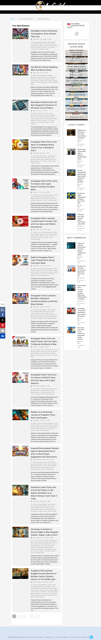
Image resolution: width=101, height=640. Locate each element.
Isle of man (36, 540)
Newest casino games (46, 45)
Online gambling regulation (43, 117)
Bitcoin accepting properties (48, 316)
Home (12, 19)
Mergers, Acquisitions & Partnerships (46, 595)
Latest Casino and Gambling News (47, 77)
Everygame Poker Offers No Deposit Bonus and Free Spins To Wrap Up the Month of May (44, 341)
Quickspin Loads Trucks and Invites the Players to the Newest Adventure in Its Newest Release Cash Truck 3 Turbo (44, 493)
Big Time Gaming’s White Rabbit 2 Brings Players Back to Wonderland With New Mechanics (82, 176)
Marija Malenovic (38, 459)
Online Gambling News (42, 49)
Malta (32, 597)
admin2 (35, 72)
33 (32, 616)
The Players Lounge (46, 161)
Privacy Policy (75, 636)
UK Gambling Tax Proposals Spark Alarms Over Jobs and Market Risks (82, 312)
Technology (46, 44)
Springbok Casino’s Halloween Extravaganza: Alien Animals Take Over (44, 34)
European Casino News (37, 549)
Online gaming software (40, 42)
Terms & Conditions (61, 636)
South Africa (53, 542)
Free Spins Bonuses (41, 47)
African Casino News (37, 551)
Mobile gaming (49, 159)
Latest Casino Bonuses (48, 197)
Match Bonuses (40, 315)
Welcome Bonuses (38, 113)
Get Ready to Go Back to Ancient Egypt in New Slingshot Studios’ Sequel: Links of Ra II (44, 532)
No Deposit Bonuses (41, 351)
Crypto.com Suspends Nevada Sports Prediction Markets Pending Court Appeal (82, 249)
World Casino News (36, 79)
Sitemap (84, 636)
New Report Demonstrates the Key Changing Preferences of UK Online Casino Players (44, 105)
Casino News (34, 544)
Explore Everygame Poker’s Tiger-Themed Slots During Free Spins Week (43, 260)
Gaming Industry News (46, 118)
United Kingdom (39, 597)
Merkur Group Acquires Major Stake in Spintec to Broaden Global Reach (77, 67)
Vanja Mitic (36, 39)
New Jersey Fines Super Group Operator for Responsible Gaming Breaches (81, 333)
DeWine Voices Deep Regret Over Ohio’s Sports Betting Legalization (82, 134)
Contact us (49, 636)
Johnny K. (35, 192)
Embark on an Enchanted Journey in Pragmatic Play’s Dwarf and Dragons (43, 415)
